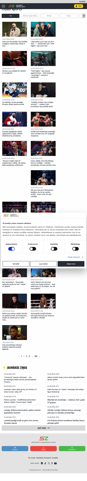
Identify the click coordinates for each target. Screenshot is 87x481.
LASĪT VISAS (44, 435)
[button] (83, 15)
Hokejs (43, 456)
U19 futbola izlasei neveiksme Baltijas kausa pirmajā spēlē (65, 429)
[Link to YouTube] (55, 471)
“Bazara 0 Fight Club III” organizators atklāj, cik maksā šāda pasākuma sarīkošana (14, 165)
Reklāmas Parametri (43, 466)
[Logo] (16, 6)
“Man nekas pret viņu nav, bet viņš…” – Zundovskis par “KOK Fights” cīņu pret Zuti (43, 44)
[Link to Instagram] (42, 471)
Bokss (49, 16)
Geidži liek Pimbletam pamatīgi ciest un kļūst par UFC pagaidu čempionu (42, 135)
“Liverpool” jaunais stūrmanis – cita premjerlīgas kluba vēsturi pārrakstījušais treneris (21, 387)
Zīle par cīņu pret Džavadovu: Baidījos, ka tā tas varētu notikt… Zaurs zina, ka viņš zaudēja (43, 198)
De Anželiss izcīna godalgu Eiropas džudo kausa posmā (13, 104)
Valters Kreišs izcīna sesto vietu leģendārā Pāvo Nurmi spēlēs (65, 385)
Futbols (15, 456)
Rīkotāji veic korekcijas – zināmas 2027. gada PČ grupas (66, 409)
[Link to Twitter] (49, 471)
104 (36, 363)
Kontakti (82, 2)
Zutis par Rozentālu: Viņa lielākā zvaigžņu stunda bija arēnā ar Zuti (13, 44)
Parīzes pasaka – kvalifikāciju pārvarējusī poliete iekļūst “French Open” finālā (20, 409)
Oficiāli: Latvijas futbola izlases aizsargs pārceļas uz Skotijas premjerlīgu (64, 419)
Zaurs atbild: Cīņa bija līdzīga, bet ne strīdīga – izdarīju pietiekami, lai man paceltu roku (43, 166)
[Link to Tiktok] (45, 471)
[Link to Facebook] (52, 471)
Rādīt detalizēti (74, 257)
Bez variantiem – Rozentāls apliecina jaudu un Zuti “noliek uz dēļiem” (14, 290)
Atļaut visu (71, 264)
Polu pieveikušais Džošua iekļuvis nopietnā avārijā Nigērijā (12, 354)
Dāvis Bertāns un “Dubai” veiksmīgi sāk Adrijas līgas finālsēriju (63, 398)
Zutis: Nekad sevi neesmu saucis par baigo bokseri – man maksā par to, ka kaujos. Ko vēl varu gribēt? (43, 291)
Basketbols (72, 456)
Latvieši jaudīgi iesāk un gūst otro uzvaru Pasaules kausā (21, 429)
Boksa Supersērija (30, 16)
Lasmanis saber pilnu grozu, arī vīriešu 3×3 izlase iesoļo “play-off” (21, 398)
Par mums (31, 466)
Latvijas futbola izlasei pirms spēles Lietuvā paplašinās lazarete (22, 419)
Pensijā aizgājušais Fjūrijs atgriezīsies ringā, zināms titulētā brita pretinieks (13, 135)
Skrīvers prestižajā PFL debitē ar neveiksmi (14, 73)
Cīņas (68, 16)
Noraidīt (16, 264)
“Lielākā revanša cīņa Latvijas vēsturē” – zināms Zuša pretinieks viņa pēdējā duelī (43, 105)
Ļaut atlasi (43, 264)
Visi (10, 16)
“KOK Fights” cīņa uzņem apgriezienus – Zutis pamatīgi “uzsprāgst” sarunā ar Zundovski (43, 75)
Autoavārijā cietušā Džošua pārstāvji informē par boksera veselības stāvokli (43, 322)
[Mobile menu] (4, 6)
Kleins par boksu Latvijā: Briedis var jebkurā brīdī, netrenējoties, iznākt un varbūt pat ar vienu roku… (13, 323)
